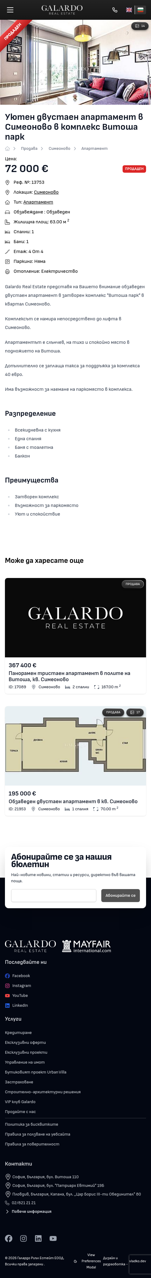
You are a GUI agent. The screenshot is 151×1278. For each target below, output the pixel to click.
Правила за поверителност (32, 1144)
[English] (129, 10)
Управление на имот (25, 1062)
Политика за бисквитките (31, 1124)
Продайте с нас (20, 1111)
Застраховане (19, 1082)
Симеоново (59, 148)
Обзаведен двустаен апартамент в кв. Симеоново (73, 802)
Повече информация (28, 1211)
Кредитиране (18, 1032)
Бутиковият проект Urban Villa (35, 1072)
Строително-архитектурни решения (43, 1092)
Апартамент (95, 148)
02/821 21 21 (20, 1202)
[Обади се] (115, 10)
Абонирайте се (121, 895)
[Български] (140, 10)
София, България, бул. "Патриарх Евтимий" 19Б (58, 1185)
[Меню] (10, 10)
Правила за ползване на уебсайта (37, 1134)
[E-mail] (53, 895)
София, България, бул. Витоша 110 (45, 1176)
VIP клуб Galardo (20, 1101)
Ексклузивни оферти (25, 1042)
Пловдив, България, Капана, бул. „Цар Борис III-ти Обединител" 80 (76, 1194)
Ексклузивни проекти (26, 1052)
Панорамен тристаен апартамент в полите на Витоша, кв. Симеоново (69, 676)
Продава (29, 148)
